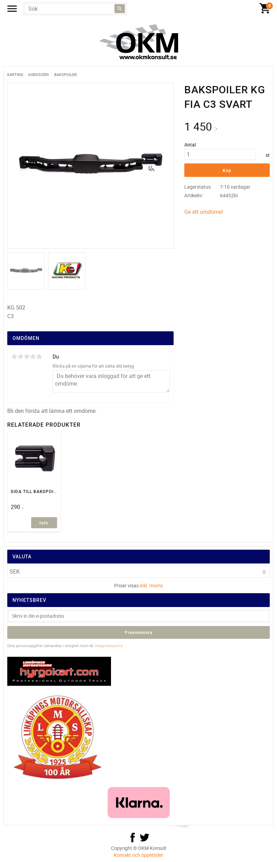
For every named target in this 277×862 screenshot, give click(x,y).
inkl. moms (151, 585)
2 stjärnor (20, 356)
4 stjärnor (33, 356)
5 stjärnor (39, 356)
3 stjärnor (27, 356)
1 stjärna (14, 356)
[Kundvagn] (265, 8)
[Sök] (119, 8)
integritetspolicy (108, 645)
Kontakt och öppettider (138, 855)
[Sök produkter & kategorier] (75, 8)
